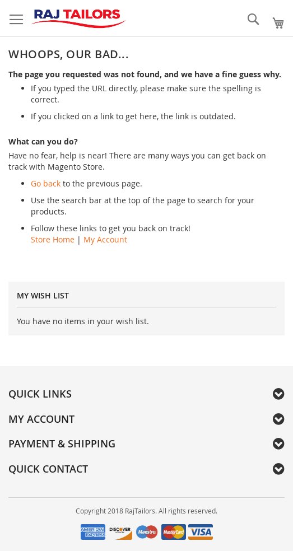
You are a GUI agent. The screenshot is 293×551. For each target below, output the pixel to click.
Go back (46, 183)
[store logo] (78, 18)
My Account (105, 239)
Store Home (53, 239)
